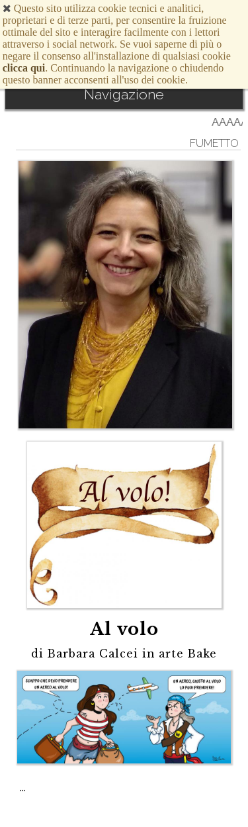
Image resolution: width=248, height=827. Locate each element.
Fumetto (214, 143)
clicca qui (24, 67)
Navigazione (124, 94)
